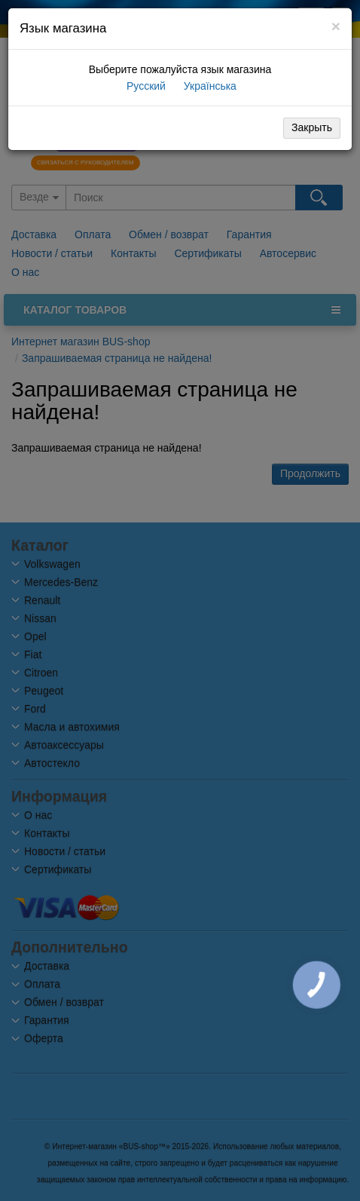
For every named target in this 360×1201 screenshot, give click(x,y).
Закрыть (311, 127)
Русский (145, 86)
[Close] (335, 26)
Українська (208, 86)
